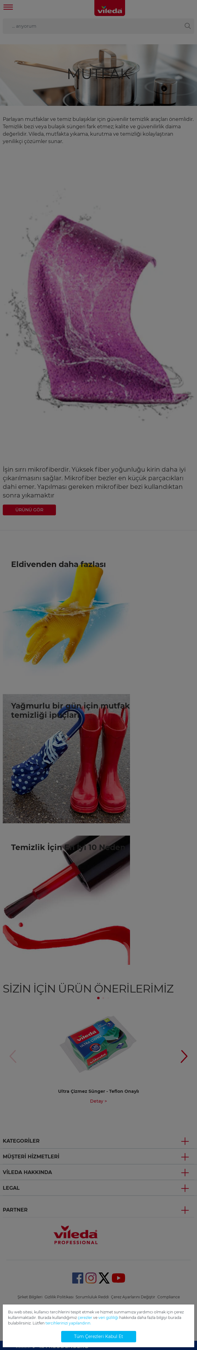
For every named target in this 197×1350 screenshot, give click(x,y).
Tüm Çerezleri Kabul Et (98, 1336)
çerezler (85, 1317)
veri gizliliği (108, 1317)
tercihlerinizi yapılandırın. (68, 1323)
